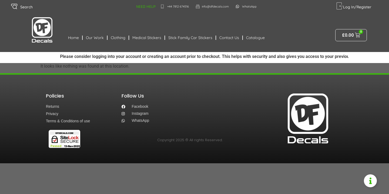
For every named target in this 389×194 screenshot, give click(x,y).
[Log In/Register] (339, 6)
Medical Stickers (146, 37)
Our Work (95, 37)
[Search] (14, 6)
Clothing (118, 37)
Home (73, 37)
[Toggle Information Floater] (370, 180)
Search (26, 7)
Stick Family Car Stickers (190, 37)
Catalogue (255, 37)
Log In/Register (357, 7)
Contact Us (229, 37)
